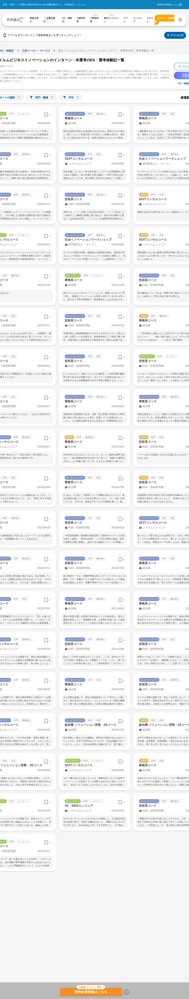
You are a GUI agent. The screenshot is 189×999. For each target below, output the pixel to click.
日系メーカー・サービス (36, 50)
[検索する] (180, 20)
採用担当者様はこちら (168, 4)
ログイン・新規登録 (164, 20)
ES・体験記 (7, 50)
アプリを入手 (175, 35)
